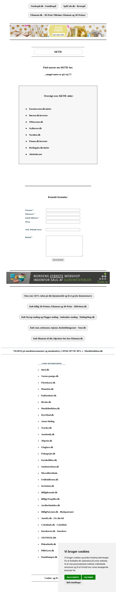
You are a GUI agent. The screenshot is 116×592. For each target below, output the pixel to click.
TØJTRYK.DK (48, 541)
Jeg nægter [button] (88, 577)
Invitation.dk (47, 490)
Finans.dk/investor (38, 141)
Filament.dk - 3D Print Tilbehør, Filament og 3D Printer (58, 15)
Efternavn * (30, 214)
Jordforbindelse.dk (50, 509)
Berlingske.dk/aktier (39, 148)
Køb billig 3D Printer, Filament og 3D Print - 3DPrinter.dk (58, 310)
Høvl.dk (45, 374)
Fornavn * (29, 210)
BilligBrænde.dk (49, 496)
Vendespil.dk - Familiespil (43, 6)
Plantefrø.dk (47, 393)
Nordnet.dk (34, 135)
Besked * (28, 237)
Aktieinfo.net (35, 154)
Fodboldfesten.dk (49, 483)
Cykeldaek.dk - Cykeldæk (54, 529)
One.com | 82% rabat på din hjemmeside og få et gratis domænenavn (58, 300)
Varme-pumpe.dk (49, 380)
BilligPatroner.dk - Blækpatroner (57, 516)
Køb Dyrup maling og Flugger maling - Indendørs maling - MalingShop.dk (58, 321)
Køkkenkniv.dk (48, 399)
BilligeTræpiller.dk (50, 503)
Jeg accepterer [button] (73, 577)
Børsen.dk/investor (38, 115)
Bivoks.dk (46, 406)
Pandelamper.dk (49, 561)
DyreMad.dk (47, 419)
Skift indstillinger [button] (74, 582)
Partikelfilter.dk (49, 464)
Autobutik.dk (47, 438)
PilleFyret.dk (47, 554)
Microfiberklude (49, 477)
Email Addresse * (32, 218)
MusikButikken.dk (50, 412)
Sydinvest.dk (35, 128)
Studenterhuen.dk (50, 470)
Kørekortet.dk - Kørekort (53, 535)
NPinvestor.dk (36, 122)
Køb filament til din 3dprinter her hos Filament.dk (58, 342)
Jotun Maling (47, 425)
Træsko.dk (46, 432)
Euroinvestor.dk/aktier (40, 109)
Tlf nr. (27, 222)
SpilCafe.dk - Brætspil (74, 6)
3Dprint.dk (46, 445)
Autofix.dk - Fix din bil (52, 522)
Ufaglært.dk (47, 451)
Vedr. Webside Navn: (33, 230)
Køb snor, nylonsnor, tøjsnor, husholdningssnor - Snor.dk (58, 331)
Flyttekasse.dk (48, 386)
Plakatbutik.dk (48, 548)
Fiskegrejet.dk (48, 457)
